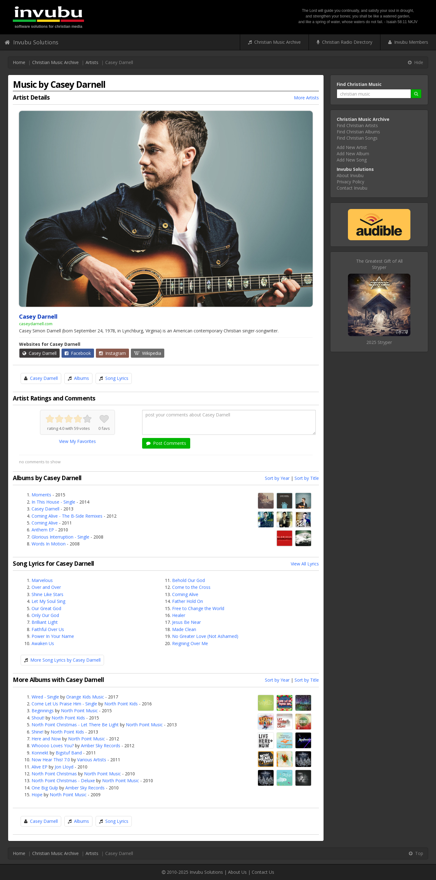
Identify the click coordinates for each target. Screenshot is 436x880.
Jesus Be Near (186, 622)
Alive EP (39, 767)
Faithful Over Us (48, 629)
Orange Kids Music (85, 697)
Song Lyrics (116, 378)
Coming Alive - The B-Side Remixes (67, 516)
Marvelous (42, 580)
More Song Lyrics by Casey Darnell (65, 660)
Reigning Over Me (190, 643)
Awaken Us (43, 643)
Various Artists (91, 760)
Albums (81, 378)
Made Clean (184, 629)
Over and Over (46, 587)
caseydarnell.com (35, 323)
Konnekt (40, 753)
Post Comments (166, 443)
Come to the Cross (191, 587)
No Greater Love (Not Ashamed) (205, 636)
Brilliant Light (45, 622)
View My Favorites (77, 441)
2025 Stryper (379, 342)
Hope (37, 795)
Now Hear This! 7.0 (51, 760)
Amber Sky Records (100, 745)
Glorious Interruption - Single (60, 537)
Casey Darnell (39, 353)
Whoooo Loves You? (53, 745)
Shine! (37, 732)
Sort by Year (277, 478)
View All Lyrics (305, 564)
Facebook (78, 353)
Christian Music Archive (274, 42)
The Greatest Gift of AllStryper (379, 264)
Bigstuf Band (69, 753)
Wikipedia (147, 353)
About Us (237, 872)
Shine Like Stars (47, 594)
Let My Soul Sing (48, 601)
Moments (41, 495)
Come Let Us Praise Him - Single (64, 704)
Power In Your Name (53, 636)
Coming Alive (45, 523)
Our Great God (46, 608)
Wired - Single (45, 697)
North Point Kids (121, 704)
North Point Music (79, 710)
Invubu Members (408, 42)
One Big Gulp (45, 788)
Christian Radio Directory (344, 42)
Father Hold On (187, 601)
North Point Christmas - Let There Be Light (75, 725)
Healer (178, 615)
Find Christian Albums (358, 132)
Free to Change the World (198, 608)
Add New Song (352, 160)
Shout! (38, 718)
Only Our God (45, 615)
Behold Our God (188, 580)
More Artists (306, 98)
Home (19, 62)
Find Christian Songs (357, 138)
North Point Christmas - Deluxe (63, 780)
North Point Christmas (54, 774)
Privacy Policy (350, 182)
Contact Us (263, 872)
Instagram (112, 353)
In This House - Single (53, 502)
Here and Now (46, 739)
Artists (92, 62)
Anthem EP (43, 530)
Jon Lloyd (64, 767)
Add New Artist (352, 147)
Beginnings (43, 710)
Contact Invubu (352, 188)
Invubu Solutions (31, 42)
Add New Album (353, 154)
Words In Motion (49, 544)
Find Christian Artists (357, 125)
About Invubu (350, 175)
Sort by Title (307, 478)
